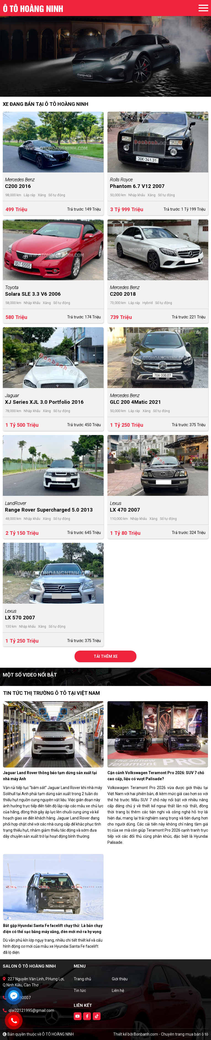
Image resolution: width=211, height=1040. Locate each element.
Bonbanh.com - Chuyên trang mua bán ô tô (171, 1034)
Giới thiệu (120, 979)
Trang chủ (82, 979)
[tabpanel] (105, 48)
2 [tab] (108, 88)
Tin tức (80, 990)
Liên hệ (118, 990)
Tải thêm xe (106, 656)
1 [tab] (103, 88)
